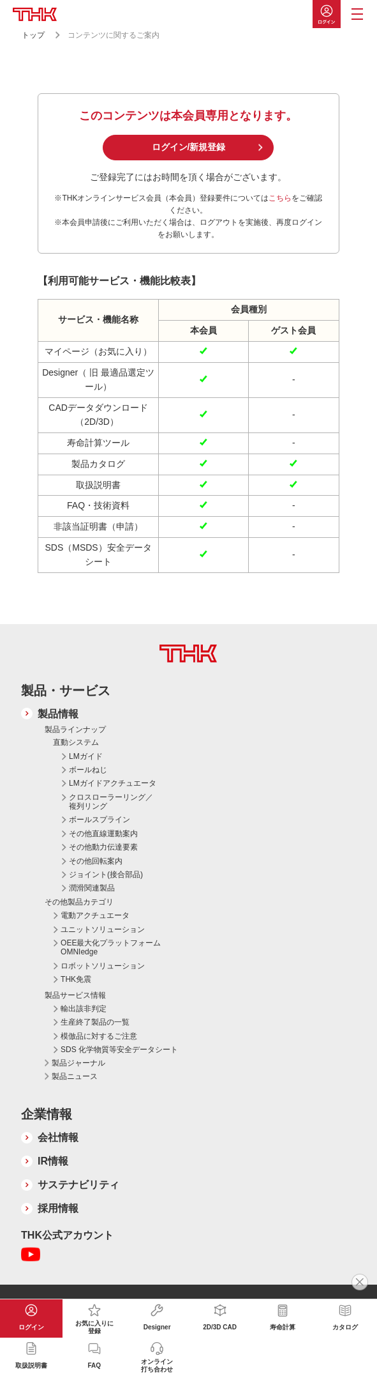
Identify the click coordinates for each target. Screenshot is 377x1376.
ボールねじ (88, 769)
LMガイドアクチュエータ (112, 783)
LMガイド (86, 756)
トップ (33, 35)
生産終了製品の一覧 (95, 1022)
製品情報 (58, 713)
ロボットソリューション (103, 965)
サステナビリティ (78, 1184)
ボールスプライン (99, 819)
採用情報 (58, 1208)
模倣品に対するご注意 (99, 1036)
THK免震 (76, 979)
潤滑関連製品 (92, 887)
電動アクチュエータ (95, 915)
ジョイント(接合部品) (106, 874)
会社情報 (58, 1137)
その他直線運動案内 (103, 833)
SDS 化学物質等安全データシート (119, 1049)
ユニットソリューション (103, 929)
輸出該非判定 (84, 1008)
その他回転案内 (95, 861)
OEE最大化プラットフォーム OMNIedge (111, 947)
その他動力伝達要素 (103, 847)
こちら (280, 198)
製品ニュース (75, 1076)
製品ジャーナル (78, 1063)
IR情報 (53, 1161)
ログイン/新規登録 (189, 147)
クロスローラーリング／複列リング (111, 802)
